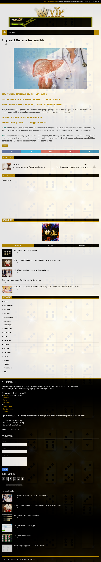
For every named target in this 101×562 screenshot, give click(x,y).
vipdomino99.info (54, 2)
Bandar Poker (8, 305)
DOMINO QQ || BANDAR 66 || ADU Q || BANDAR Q (23, 117)
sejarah (6, 364)
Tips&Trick (8, 368)
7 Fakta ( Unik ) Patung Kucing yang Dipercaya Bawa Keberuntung (37, 260)
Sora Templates (15, 559)
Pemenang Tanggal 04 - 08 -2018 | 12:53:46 (30, 545)
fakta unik (8, 329)
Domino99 (7, 321)
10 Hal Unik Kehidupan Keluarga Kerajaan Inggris (31, 270)
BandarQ (7, 313)
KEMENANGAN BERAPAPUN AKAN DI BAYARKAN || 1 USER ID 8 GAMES (31, 99)
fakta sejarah (8, 325)
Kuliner (6, 344)
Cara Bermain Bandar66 (22, 535)
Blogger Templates (28, 559)
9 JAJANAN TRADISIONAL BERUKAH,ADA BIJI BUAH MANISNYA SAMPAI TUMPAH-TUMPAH (47, 287)
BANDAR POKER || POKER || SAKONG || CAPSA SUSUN (24, 123)
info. (6, 337)
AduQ (5, 301)
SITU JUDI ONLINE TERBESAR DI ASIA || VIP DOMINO (24, 94)
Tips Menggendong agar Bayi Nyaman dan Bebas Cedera (22, 280)
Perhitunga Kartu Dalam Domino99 (26, 250)
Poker (6, 356)
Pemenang (7, 352)
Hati (4, 128)
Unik (5, 372)
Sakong (6, 360)
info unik (7, 333)
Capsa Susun (8, 317)
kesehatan (7, 341)
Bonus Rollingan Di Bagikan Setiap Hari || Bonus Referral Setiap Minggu (32, 104)
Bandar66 (7, 309)
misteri (7, 348)
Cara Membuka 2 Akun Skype (24, 525)
